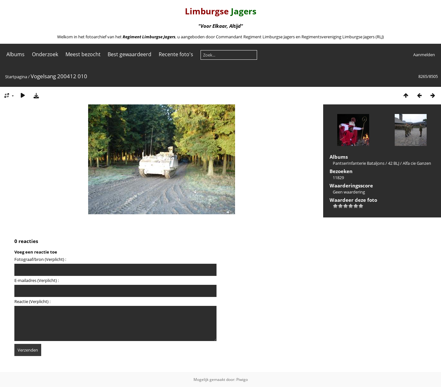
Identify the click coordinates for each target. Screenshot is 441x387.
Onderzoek (45, 54)
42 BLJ (393, 163)
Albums (15, 54)
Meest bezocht (83, 54)
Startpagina (16, 77)
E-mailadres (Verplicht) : (36, 280)
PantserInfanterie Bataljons (358, 163)
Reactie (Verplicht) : (32, 301)
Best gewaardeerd (129, 54)
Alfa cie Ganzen (417, 163)
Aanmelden (424, 54)
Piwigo (242, 379)
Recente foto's (176, 54)
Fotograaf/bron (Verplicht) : (40, 259)
